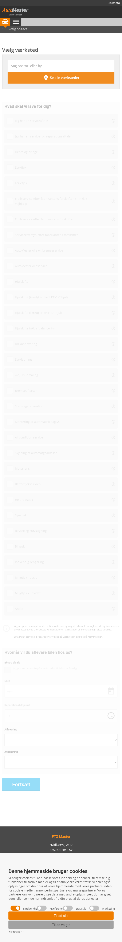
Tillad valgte (61, 925)
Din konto (113, 3)
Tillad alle (61, 916)
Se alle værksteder (61, 78)
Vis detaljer (16, 931)
